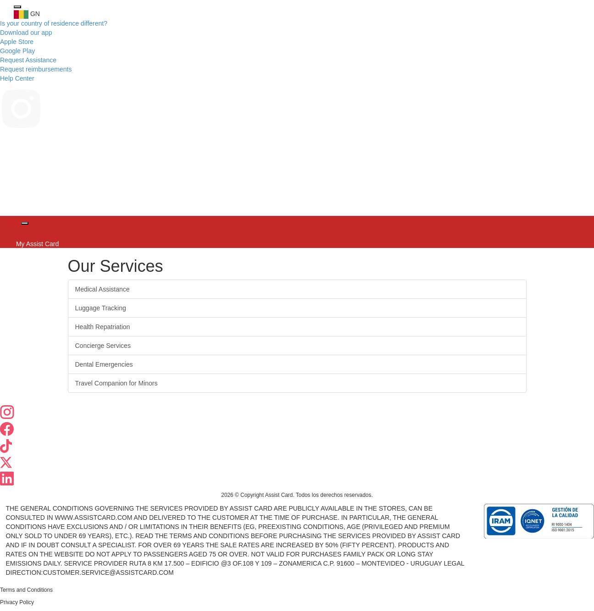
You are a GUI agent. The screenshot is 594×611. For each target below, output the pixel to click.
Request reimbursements (36, 69)
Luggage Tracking (100, 308)
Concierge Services (103, 345)
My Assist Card (36, 244)
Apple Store (16, 41)
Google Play (17, 51)
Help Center (17, 78)
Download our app (26, 32)
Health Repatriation (102, 326)
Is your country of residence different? (53, 23)
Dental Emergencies (104, 364)
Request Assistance (28, 60)
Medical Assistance (102, 289)
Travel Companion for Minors (116, 383)
